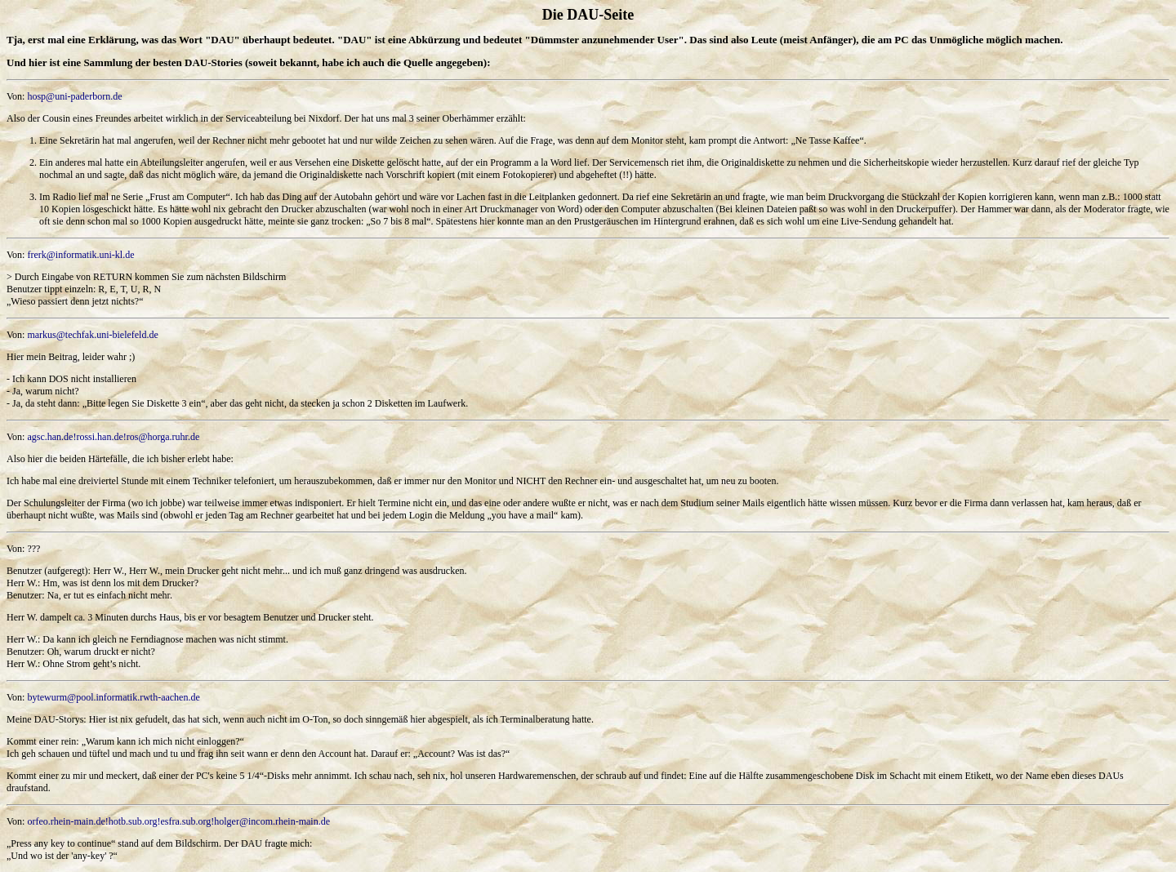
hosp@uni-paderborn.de (74, 96)
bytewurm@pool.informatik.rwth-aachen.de (113, 697)
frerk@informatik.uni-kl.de (80, 254)
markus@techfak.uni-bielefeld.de (92, 334)
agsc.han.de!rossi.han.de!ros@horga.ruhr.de (113, 437)
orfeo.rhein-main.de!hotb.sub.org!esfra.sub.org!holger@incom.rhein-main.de (178, 821)
